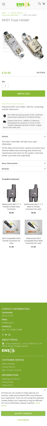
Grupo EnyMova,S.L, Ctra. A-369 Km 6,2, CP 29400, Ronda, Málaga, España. (22, 344)
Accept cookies (23, 413)
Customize (23, 420)
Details (5, 136)
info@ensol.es (8, 322)
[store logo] (23, 4)
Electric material (17, 13)
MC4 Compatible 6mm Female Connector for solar (11, 240)
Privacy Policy (7, 382)
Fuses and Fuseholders (10, 15)
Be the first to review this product (13, 104)
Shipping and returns (11, 379)
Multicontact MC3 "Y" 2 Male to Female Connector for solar (33, 206)
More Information (10, 163)
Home (4, 13)
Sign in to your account (11, 370)
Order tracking (8, 363)
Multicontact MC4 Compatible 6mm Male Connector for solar (33, 240)
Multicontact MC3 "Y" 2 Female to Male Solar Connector (11, 206)
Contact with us (8, 367)
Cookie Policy (7, 385)
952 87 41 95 (7, 316)
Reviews (5, 169)
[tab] (23, 136)
